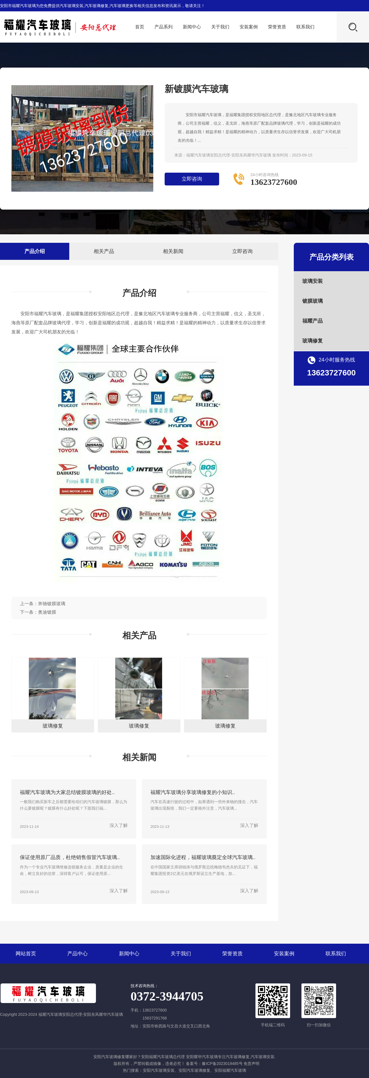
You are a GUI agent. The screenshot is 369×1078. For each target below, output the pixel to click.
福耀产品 (312, 321)
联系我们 (305, 26)
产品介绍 (34, 251)
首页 (139, 26)
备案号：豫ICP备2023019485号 (214, 1063)
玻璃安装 (312, 281)
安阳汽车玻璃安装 (159, 1070)
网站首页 (26, 953)
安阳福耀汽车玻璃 (230, 1070)
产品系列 (163, 26)
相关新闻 (173, 251)
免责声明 (251, 1063)
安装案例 (249, 26)
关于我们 (220, 26)
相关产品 (104, 251)
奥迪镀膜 (47, 612)
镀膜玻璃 (312, 301)
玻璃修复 (312, 341)
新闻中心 (192, 26)
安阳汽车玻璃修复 (194, 1070)
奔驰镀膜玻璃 (51, 603)
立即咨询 (192, 179)
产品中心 (77, 953)
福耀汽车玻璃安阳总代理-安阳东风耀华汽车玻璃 (228, 155)
